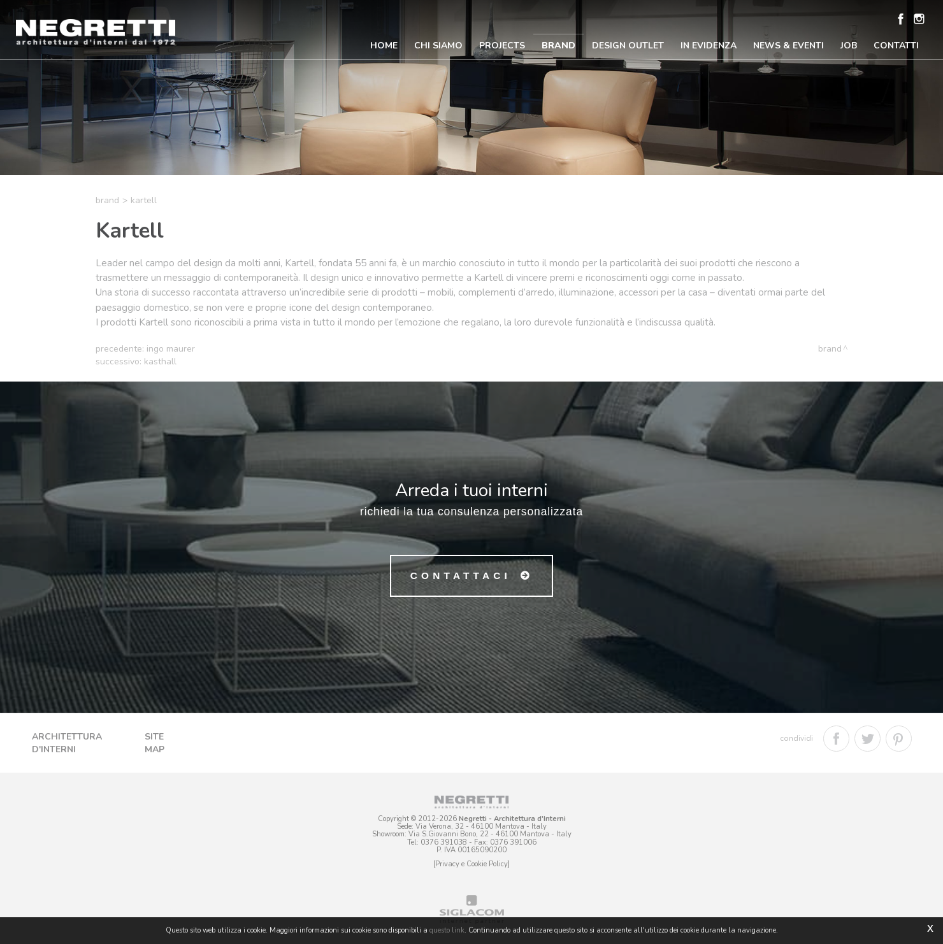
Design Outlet (628, 45)
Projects (502, 45)
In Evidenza (708, 45)
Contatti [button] (896, 45)
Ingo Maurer (171, 349)
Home (384, 45)
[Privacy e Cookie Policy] (471, 864)
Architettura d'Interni (67, 743)
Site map (154, 743)
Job (848, 45)
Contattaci (460, 575)
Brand (558, 45)
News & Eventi (788, 45)
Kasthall (160, 361)
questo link (446, 930)
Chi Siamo (438, 45)
